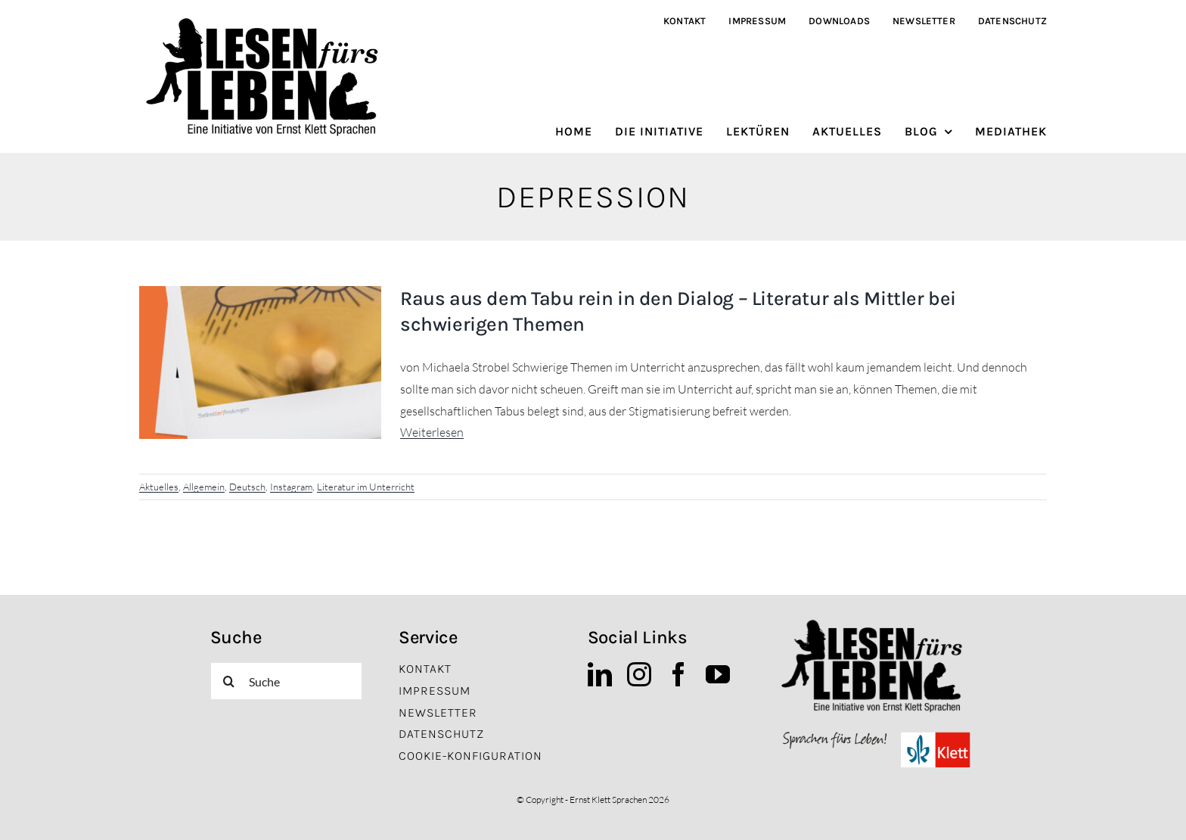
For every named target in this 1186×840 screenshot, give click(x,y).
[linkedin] (600, 674)
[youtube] (718, 674)
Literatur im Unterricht (365, 487)
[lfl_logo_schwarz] (267, 21)
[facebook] (678, 674)
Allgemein (204, 487)
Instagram (291, 487)
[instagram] (639, 674)
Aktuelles (159, 487)
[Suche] (286, 681)
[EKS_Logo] (876, 734)
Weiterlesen (432, 432)
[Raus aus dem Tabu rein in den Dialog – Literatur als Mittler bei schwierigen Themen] (260, 362)
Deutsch (247, 487)
